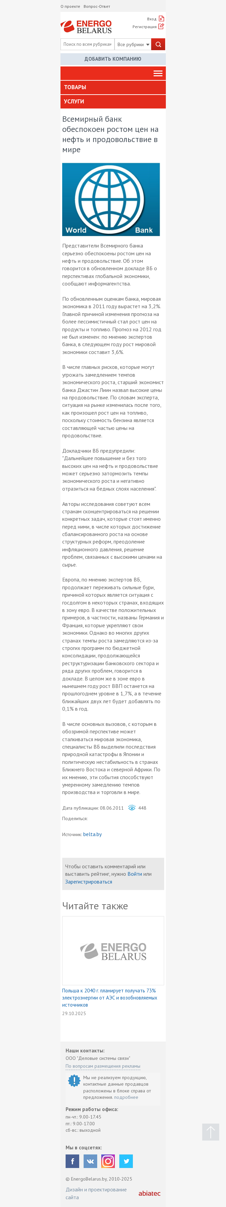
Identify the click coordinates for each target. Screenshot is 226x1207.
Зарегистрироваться (88, 881)
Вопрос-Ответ (97, 6)
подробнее (126, 1097)
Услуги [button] (74, 101)
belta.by (92, 834)
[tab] (113, 87)
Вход (152, 18)
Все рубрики (134, 44)
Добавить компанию (113, 59)
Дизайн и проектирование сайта (96, 1193)
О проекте (70, 6)
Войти (134, 873)
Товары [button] (75, 87)
